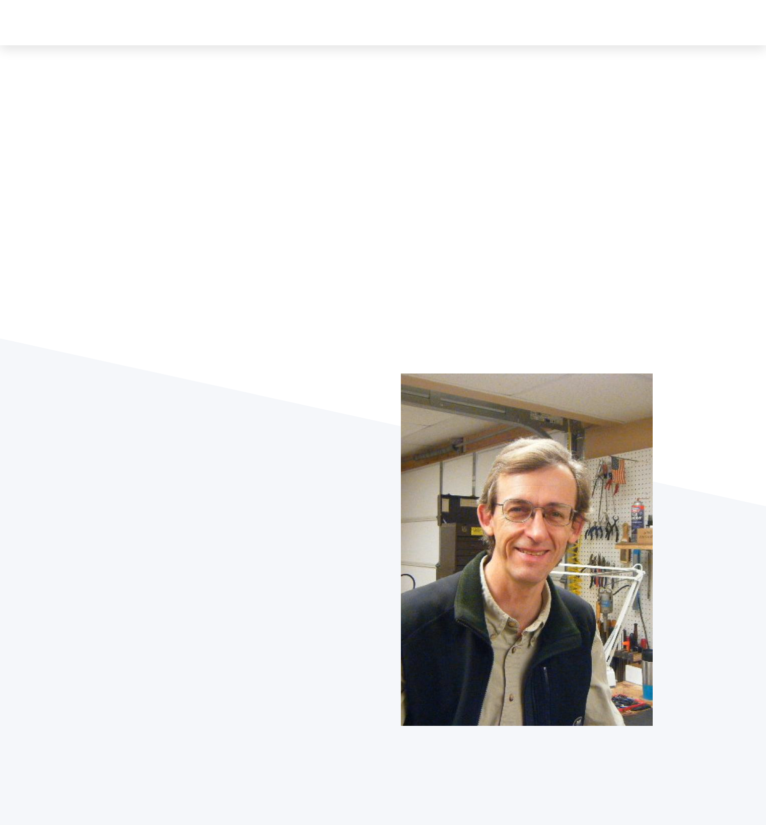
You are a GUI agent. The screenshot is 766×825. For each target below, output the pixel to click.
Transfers (548, 22)
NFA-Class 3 (600, 22)
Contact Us (656, 22)
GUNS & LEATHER (158, 22)
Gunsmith (500, 22)
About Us (403, 22)
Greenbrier (451, 22)
